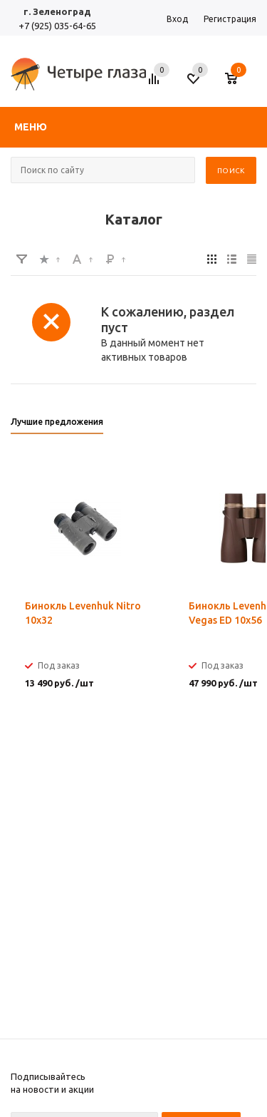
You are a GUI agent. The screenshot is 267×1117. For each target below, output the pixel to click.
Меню (30, 127)
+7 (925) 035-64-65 (57, 26)
